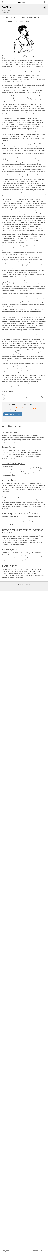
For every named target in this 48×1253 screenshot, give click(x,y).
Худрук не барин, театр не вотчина (19, 497)
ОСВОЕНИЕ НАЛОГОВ (37, 1251)
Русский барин (9, 480)
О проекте (19, 584)
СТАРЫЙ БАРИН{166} (13, 463)
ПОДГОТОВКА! (7, 1251)
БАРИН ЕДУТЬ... (10, 549)
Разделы (27, 584)
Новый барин (8, 447)
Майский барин (9, 432)
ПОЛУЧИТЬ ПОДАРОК (12, 414)
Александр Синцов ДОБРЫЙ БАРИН (20, 513)
